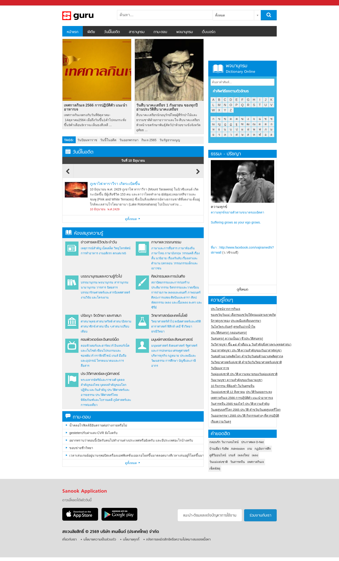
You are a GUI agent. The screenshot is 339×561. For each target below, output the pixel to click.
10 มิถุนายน (97, 209)
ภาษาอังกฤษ (173, 253)
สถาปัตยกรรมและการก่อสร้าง (170, 282)
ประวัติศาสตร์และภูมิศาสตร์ (100, 374)
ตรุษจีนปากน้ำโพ (244, 326)
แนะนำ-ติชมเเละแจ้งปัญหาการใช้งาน (209, 516)
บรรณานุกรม (89, 282)
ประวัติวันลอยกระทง (259, 392)
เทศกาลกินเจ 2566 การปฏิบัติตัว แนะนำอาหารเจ (95, 107)
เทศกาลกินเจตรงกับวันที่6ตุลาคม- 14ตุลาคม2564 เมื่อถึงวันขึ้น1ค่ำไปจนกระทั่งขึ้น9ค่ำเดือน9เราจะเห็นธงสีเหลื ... (95, 120)
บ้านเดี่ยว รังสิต (219, 448)
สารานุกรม (136, 32)
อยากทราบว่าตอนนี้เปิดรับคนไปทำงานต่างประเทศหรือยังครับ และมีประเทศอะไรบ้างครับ (131, 440)
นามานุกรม (88, 287)
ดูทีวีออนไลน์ (217, 455)
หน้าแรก (72, 32)
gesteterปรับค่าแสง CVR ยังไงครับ (93, 433)
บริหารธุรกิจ (159, 355)
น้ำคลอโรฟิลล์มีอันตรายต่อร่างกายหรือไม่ (98, 425)
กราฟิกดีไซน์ (102, 355)
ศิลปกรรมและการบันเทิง (168, 277)
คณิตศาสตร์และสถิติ (188, 321)
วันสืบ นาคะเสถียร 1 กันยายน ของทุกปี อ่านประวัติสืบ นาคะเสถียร (167, 107)
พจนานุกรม (184, 32)
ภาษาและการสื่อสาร (164, 248)
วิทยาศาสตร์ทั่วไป (162, 321)
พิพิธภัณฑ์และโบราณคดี (96, 400)
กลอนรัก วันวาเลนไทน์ (224, 442)
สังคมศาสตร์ (177, 345)
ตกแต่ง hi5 (119, 253)
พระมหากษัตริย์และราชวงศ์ (98, 380)
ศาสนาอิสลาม (122, 321)
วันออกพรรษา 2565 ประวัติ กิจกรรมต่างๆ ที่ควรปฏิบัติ (245, 415)
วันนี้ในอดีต (112, 32)
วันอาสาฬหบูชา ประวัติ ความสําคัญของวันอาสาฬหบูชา (246, 350)
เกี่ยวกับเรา (69, 539)
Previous (68, 174)
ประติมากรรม (160, 287)
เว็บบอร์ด (208, 32)
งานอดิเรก (105, 253)
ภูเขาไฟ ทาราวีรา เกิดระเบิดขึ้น (115, 184)
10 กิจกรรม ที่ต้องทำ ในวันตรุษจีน (232, 386)
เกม (249, 448)
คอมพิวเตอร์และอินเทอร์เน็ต (100, 340)
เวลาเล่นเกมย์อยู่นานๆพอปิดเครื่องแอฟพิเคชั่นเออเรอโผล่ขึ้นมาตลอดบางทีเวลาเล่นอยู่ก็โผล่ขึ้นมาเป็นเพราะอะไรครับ (136, 455)
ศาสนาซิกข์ (88, 326)
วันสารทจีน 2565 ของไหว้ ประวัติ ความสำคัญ (240, 403)
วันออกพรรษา (128, 140)
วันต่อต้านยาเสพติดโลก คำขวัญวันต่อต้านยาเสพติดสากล (247, 356)
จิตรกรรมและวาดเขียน (184, 287)
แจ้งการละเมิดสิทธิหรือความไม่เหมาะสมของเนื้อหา (178, 539)
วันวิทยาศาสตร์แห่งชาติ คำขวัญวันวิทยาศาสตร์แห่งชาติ (246, 362)
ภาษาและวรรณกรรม (166, 242)
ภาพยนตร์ (194, 292)
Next (198, 174)
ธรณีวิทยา (157, 331)
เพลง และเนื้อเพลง (176, 302)
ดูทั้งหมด (133, 219)
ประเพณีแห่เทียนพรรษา (246, 320)
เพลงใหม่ (243, 455)
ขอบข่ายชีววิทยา (81, 448)
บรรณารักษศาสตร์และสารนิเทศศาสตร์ (105, 292)
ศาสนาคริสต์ (104, 321)
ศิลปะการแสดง (160, 297)
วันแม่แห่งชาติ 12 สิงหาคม (228, 392)
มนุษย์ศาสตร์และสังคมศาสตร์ (172, 340)
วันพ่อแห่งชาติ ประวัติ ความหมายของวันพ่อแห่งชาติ (244, 374)
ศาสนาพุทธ (88, 321)
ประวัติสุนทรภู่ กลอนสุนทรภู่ (229, 332)
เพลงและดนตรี (177, 292)
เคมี (178, 326)
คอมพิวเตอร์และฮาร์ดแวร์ (97, 345)
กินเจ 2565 (148, 140)
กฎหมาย (173, 355)
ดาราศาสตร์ (159, 326)
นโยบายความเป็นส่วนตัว (99, 539)
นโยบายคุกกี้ (131, 539)
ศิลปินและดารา (180, 297)
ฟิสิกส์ (171, 326)
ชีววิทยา (186, 326)
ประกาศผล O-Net (252, 442)
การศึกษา (171, 360)
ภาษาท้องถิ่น (186, 248)
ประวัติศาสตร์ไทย (106, 395)
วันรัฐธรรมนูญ (169, 140)
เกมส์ (115, 355)
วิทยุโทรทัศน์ (122, 248)
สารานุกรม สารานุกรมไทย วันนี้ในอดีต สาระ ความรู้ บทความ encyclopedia (86, 16)
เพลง (255, 455)
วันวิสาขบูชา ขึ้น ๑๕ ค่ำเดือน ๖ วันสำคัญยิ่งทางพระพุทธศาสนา (251, 344)
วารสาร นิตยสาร (107, 287)
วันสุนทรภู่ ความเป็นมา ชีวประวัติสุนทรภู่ (237, 338)
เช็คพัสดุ (214, 468)
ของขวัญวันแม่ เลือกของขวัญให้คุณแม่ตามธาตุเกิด (243, 315)
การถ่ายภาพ (159, 292)
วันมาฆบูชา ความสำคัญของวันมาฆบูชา (236, 380)
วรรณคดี (187, 253)
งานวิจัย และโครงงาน (95, 297)
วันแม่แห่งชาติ (218, 462)
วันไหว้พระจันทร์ (221, 326)
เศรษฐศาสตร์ (181, 350)
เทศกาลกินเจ (255, 462)
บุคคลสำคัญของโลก (113, 385)
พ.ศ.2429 (113, 209)
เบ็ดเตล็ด (107, 248)
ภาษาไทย (157, 253)
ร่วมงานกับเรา (260, 516)
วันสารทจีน (237, 462)
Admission (238, 448)
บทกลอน (166, 263)
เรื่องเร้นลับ (175, 258)
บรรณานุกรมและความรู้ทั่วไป (101, 277)
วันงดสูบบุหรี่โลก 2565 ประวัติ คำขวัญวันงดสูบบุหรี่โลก (246, 409)
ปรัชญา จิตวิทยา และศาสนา (101, 316)
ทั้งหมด (220, 15)
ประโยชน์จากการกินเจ (225, 309)
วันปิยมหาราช (87, 140)
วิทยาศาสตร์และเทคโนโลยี (169, 316)
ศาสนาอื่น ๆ (104, 326)
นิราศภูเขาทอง (220, 320)
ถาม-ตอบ (160, 32)
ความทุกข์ (219, 207)
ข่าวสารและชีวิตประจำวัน (99, 242)
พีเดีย (91, 32)
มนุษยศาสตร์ (159, 345)
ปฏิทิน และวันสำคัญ (94, 390)
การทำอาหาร (89, 253)
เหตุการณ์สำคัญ (91, 248)
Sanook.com (13, 3)
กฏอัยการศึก (263, 448)
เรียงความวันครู (221, 421)
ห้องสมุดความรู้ (84, 233)
